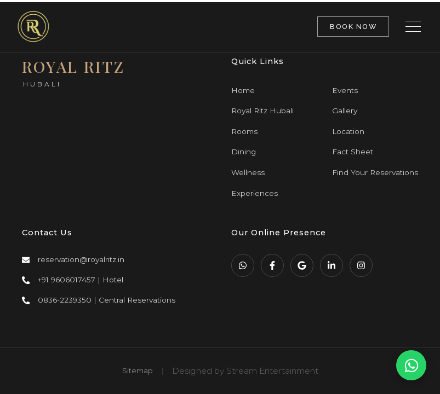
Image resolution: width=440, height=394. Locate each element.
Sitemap (137, 370)
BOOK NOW (353, 26)
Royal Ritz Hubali (262, 110)
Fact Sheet (352, 151)
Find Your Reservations (375, 172)
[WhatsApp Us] (411, 365)
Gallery (344, 110)
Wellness (248, 172)
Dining (243, 151)
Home (243, 90)
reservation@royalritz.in (81, 259)
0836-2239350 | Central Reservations (106, 300)
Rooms (244, 131)
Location (348, 131)
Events (345, 90)
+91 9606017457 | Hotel (80, 279)
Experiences (254, 193)
